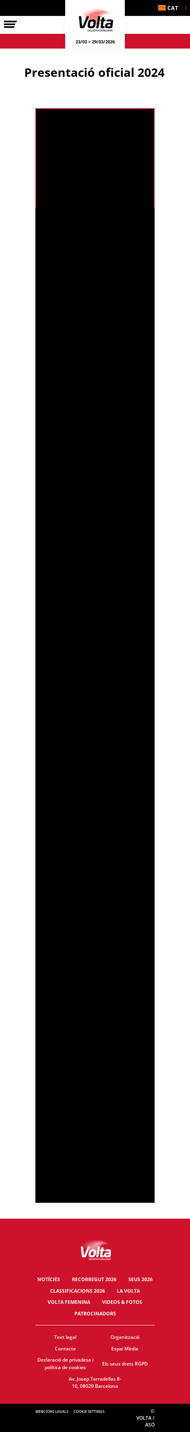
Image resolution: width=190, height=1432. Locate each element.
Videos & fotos (122, 1302)
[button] (170, 8)
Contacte (65, 1348)
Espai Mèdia (124, 1348)
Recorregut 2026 (94, 1279)
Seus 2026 (140, 1279)
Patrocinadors (95, 1313)
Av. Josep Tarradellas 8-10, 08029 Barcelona (95, 1382)
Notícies (48, 1279)
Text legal (65, 1337)
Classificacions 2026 (77, 1291)
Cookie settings (89, 1411)
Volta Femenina (69, 1302)
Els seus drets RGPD (125, 1363)
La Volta (128, 1291)
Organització (125, 1337)
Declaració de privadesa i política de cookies (65, 1363)
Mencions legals (51, 1411)
